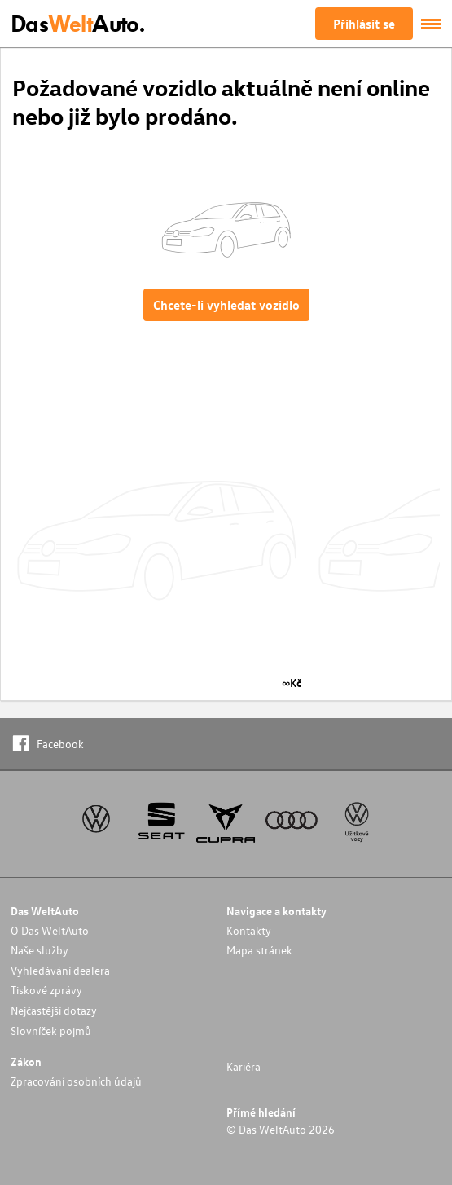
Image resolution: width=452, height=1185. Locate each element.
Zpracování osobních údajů (76, 1081)
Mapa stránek (259, 950)
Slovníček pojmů (51, 1030)
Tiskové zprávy (46, 990)
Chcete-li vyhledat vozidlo (226, 305)
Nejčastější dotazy (54, 1010)
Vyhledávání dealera (60, 970)
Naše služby (39, 950)
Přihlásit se (364, 23)
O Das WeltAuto (50, 930)
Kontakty (248, 930)
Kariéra (243, 1066)
